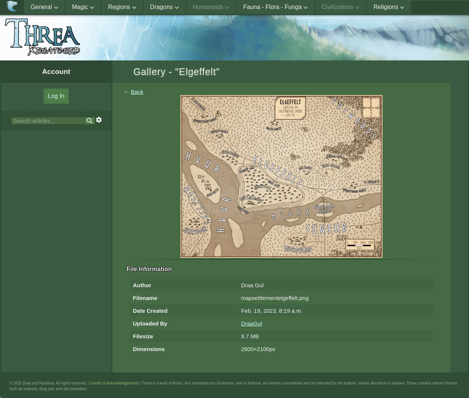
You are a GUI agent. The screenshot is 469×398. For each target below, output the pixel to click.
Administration (440, 7)
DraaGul (251, 323)
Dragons (164, 7)
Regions (122, 7)
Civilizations (341, 7)
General (44, 7)
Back (137, 92)
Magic (83, 7)
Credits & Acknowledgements (114, 383)
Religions (389, 7)
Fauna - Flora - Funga (275, 7)
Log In (56, 96)
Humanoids (211, 7)
